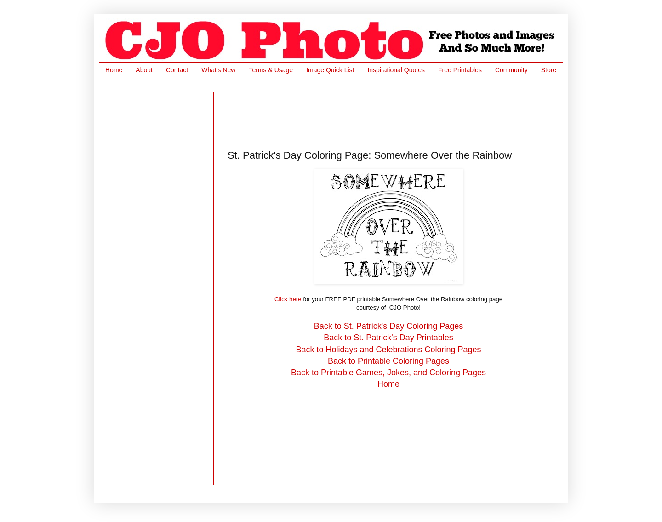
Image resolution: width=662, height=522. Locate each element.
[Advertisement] (395, 112)
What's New (218, 70)
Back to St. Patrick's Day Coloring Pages (388, 326)
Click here (288, 299)
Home (113, 70)
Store (548, 70)
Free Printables (460, 70)
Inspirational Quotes (396, 70)
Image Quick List (330, 70)
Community (511, 70)
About (144, 70)
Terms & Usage (271, 70)
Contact (177, 70)
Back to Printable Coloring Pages (388, 361)
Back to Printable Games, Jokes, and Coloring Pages (388, 372)
